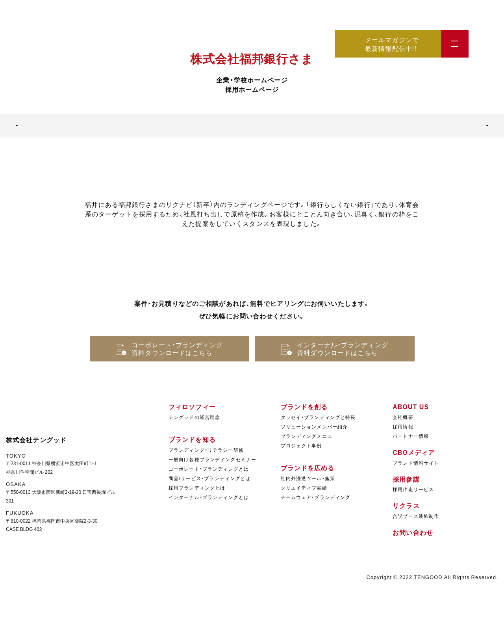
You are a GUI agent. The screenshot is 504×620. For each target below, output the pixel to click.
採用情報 (403, 426)
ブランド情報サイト (416, 462)
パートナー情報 (411, 435)
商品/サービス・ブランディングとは (209, 478)
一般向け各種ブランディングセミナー (212, 459)
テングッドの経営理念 (194, 417)
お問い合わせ (413, 532)
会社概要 (403, 417)
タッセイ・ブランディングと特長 (318, 417)
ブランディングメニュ (306, 435)
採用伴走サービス (413, 489)
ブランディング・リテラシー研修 (206, 449)
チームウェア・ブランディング (316, 497)
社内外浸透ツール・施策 (308, 478)
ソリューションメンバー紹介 (314, 426)
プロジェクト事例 (301, 445)
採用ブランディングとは (197, 487)
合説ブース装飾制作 (416, 515)
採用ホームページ (252, 89)
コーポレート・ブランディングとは (209, 468)
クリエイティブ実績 (304, 487)
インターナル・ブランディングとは (209, 497)
